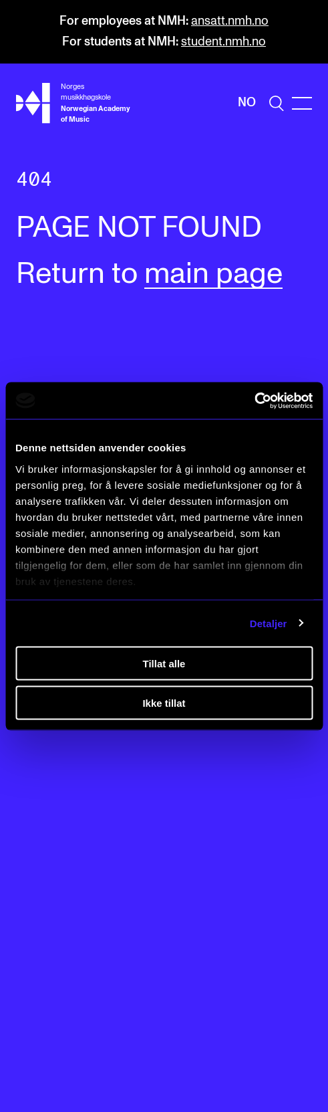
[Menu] (302, 103)
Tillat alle (164, 663)
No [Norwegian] (247, 102)
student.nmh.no (223, 41)
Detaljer (268, 623)
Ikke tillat (163, 702)
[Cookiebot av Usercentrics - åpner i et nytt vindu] (254, 400)
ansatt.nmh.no (230, 21)
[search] (276, 103)
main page (213, 274)
